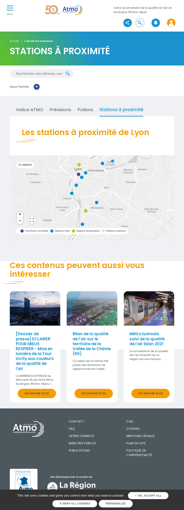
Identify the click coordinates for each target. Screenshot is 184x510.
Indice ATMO (29, 110)
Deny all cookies (74, 503)
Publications (79, 450)
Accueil (14, 41)
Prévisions (60, 110)
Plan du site (136, 443)
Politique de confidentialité (139, 452)
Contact (76, 421)
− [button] (20, 221)
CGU (129, 421)
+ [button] (20, 214)
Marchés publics (82, 443)
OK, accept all (148, 495)
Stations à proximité (121, 110)
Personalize (116, 503)
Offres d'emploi (81, 436)
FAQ (72, 429)
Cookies (132, 429)
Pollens (85, 110)
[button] (140, 23)
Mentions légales (140, 436)
